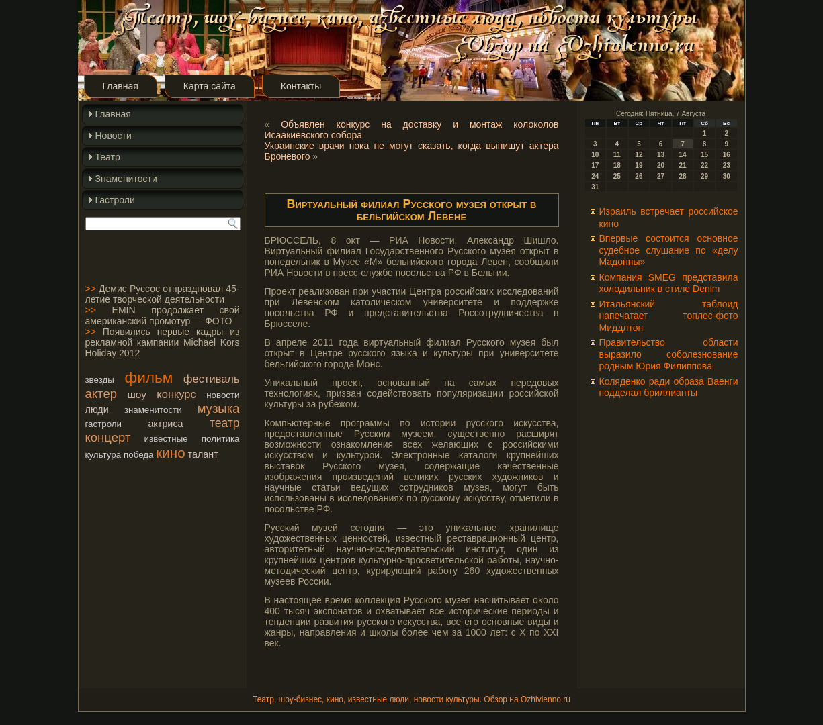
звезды (99, 380)
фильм (149, 377)
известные (166, 439)
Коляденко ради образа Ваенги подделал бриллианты (668, 387)
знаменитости (153, 410)
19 (638, 165)
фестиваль (211, 379)
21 (682, 165)
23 (726, 165)
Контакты (301, 86)
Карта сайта (209, 86)
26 (638, 176)
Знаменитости (126, 178)
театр (225, 423)
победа (138, 455)
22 (704, 165)
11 (617, 154)
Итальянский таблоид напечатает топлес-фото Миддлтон (668, 316)
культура (103, 455)
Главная (120, 86)
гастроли (103, 424)
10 (595, 154)
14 (682, 154)
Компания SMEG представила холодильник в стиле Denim (668, 283)
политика (221, 439)
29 (704, 176)
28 (682, 176)
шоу (136, 394)
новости (222, 395)
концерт (108, 437)
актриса (165, 423)
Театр (107, 157)
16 (726, 154)
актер (101, 394)
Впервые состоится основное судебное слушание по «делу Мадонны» (668, 250)
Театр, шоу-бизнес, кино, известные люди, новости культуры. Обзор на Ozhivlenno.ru (411, 699)
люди (97, 409)
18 (617, 165)
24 (595, 176)
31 (595, 187)
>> (90, 288)
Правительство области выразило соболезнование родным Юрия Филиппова (668, 354)
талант (203, 454)
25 (617, 176)
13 (660, 154)
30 (726, 176)
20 (660, 165)
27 (660, 176)
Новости (113, 135)
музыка (219, 408)
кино (170, 453)
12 (638, 154)
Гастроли (115, 200)
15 (704, 154)
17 (595, 165)
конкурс (176, 394)
